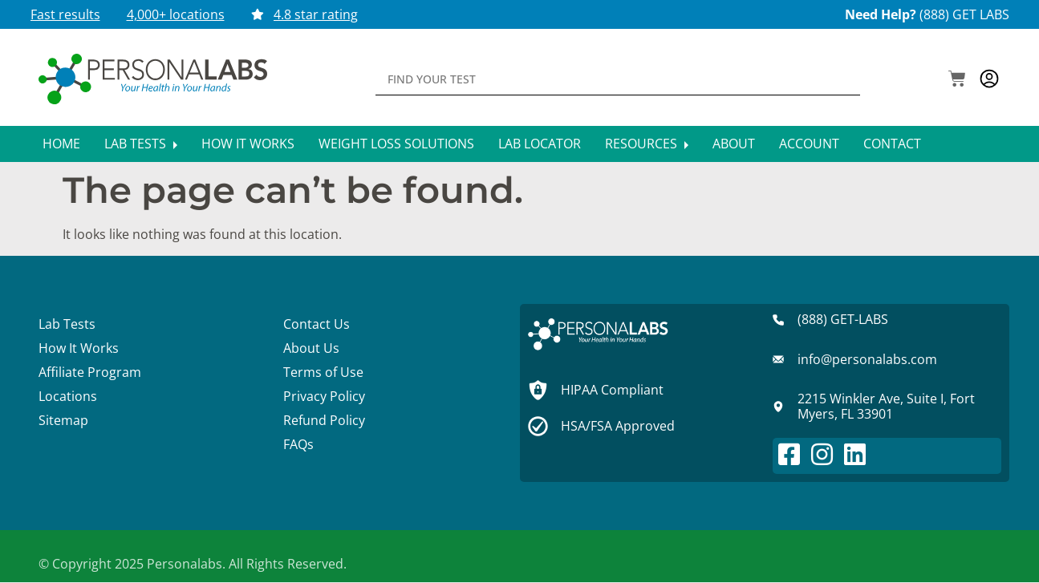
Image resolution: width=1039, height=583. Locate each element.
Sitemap (63, 420)
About (733, 143)
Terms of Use (323, 372)
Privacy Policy (324, 396)
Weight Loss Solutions (396, 143)
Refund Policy (324, 420)
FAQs (298, 444)
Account (809, 143)
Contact (892, 143)
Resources (646, 143)
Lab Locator (539, 143)
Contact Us (316, 324)
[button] (957, 80)
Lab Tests (140, 143)
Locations (68, 396)
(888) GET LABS (964, 14)
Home (61, 143)
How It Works (247, 143)
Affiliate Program (90, 372)
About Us (311, 348)
